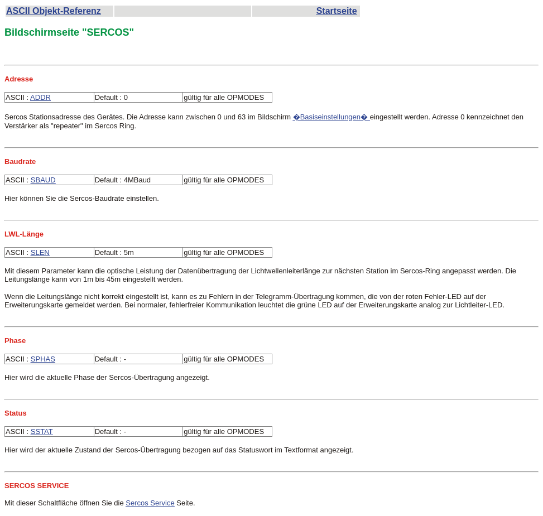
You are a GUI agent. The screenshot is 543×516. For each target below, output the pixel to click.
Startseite (336, 11)
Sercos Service (150, 503)
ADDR (40, 97)
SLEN (40, 252)
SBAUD (43, 180)
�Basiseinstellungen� (331, 117)
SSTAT (42, 431)
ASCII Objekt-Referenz (53, 11)
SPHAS (43, 359)
